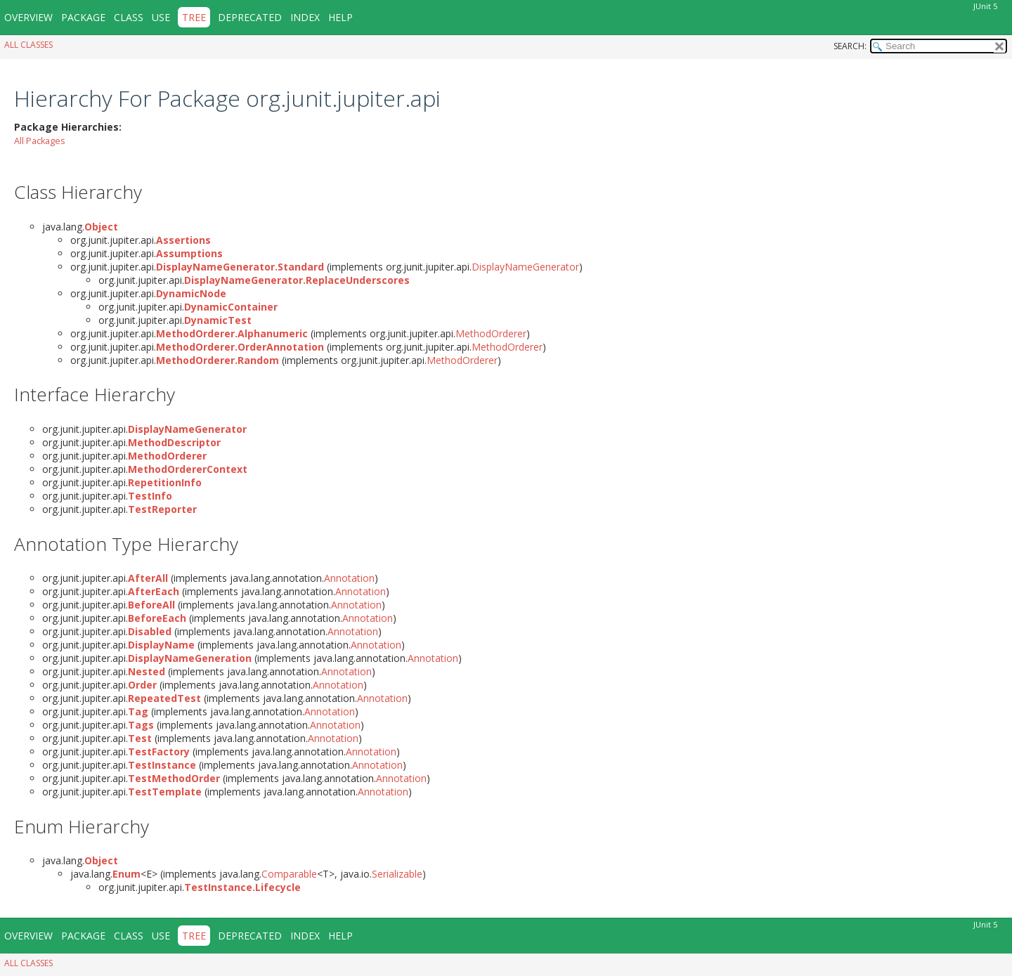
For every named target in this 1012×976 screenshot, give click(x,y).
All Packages (39, 141)
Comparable (289, 873)
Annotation (349, 578)
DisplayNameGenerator (525, 266)
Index (305, 17)
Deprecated (250, 17)
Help (340, 17)
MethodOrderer (490, 333)
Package (83, 17)
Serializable (397, 873)
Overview (28, 17)
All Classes (28, 45)
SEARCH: (850, 46)
